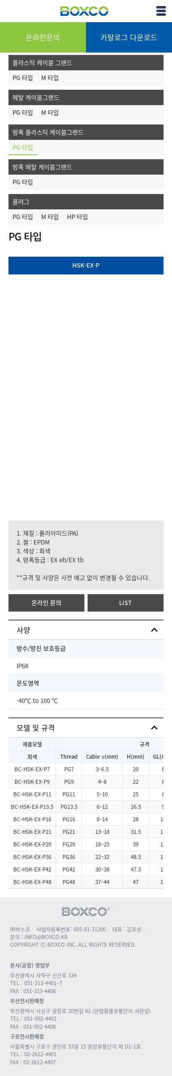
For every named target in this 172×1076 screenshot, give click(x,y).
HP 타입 (77, 216)
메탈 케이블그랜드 (36, 97)
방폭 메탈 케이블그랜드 (42, 166)
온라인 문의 (46, 602)
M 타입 (50, 77)
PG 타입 (23, 77)
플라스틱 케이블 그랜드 (42, 62)
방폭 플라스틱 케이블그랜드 (48, 132)
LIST (125, 602)
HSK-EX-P (86, 265)
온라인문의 (43, 37)
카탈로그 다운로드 (129, 37)
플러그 (21, 201)
